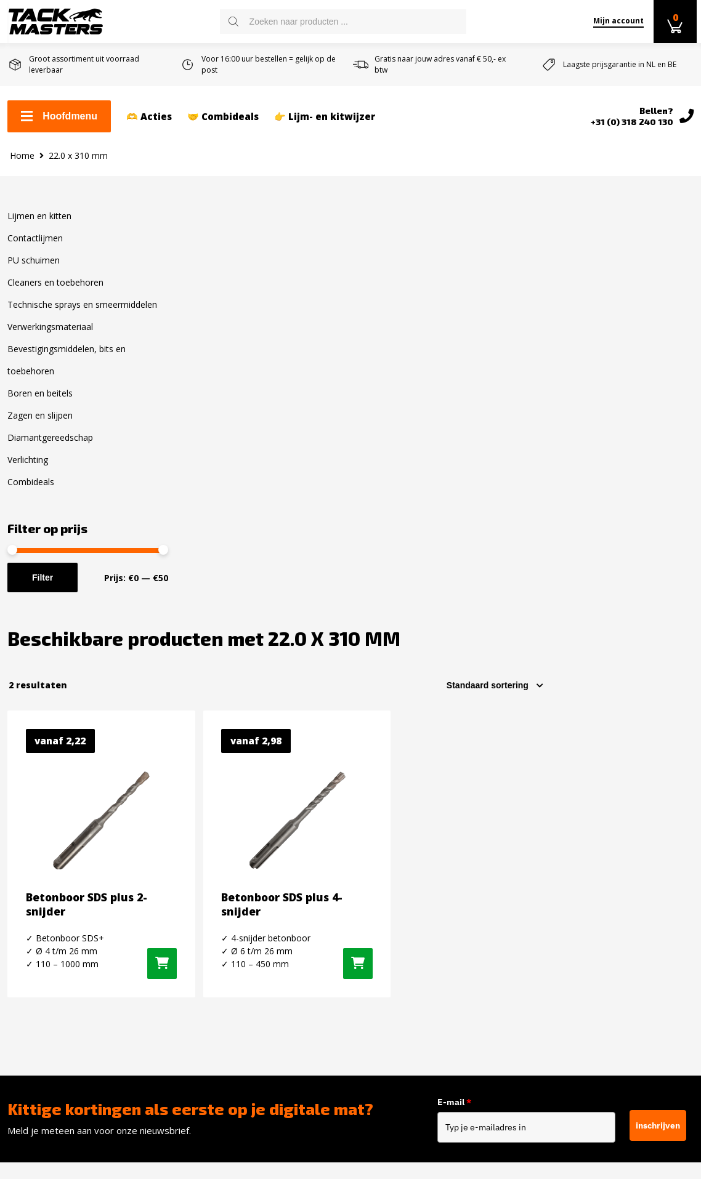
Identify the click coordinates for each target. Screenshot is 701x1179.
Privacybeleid (37, 1013)
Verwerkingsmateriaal (50, 336)
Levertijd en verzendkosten (69, 895)
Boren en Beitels (220, 1023)
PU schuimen (33, 270)
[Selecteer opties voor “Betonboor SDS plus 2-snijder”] (313, 565)
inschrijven (658, 745)
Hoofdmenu (59, 117)
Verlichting (27, 469)
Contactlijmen (35, 248)
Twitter (562, 901)
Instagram (568, 879)
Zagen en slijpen (40, 425)
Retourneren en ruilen (58, 915)
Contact (24, 856)
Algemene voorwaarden (61, 934)
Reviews (25, 974)
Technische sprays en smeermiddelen (82, 314)
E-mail (455, 723)
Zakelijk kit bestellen (54, 875)
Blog (17, 994)
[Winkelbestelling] (644, 279)
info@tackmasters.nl (438, 951)
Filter (42, 587)
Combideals (30, 491)
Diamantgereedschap (50, 447)
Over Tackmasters (48, 954)
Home (22, 165)
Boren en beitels (40, 403)
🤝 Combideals (223, 117)
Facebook (566, 857)
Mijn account (615, 20)
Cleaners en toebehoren (55, 292)
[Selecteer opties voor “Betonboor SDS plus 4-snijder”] (486, 565)
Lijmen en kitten (39, 225)
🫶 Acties (149, 117)
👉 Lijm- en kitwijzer (324, 117)
